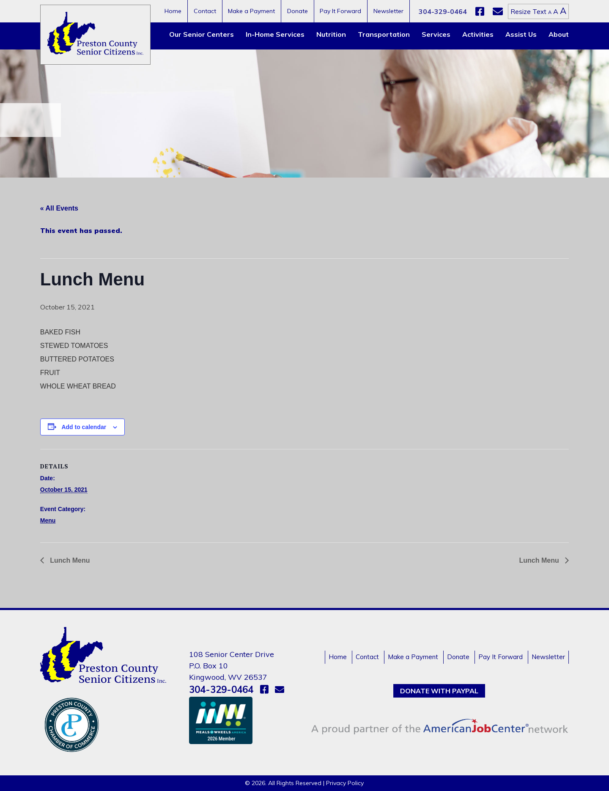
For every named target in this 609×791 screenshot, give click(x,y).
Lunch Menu (69, 560)
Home (173, 11)
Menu (48, 520)
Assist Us (521, 34)
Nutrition (331, 34)
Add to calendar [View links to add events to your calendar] (83, 427)
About (559, 34)
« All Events (59, 208)
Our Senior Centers (201, 34)
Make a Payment (251, 11)
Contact (205, 11)
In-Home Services (275, 34)
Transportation (384, 34)
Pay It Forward (340, 11)
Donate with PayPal (439, 691)
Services (436, 34)
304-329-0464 (443, 11)
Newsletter (388, 11)
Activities (478, 34)
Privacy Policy (345, 783)
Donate (297, 11)
